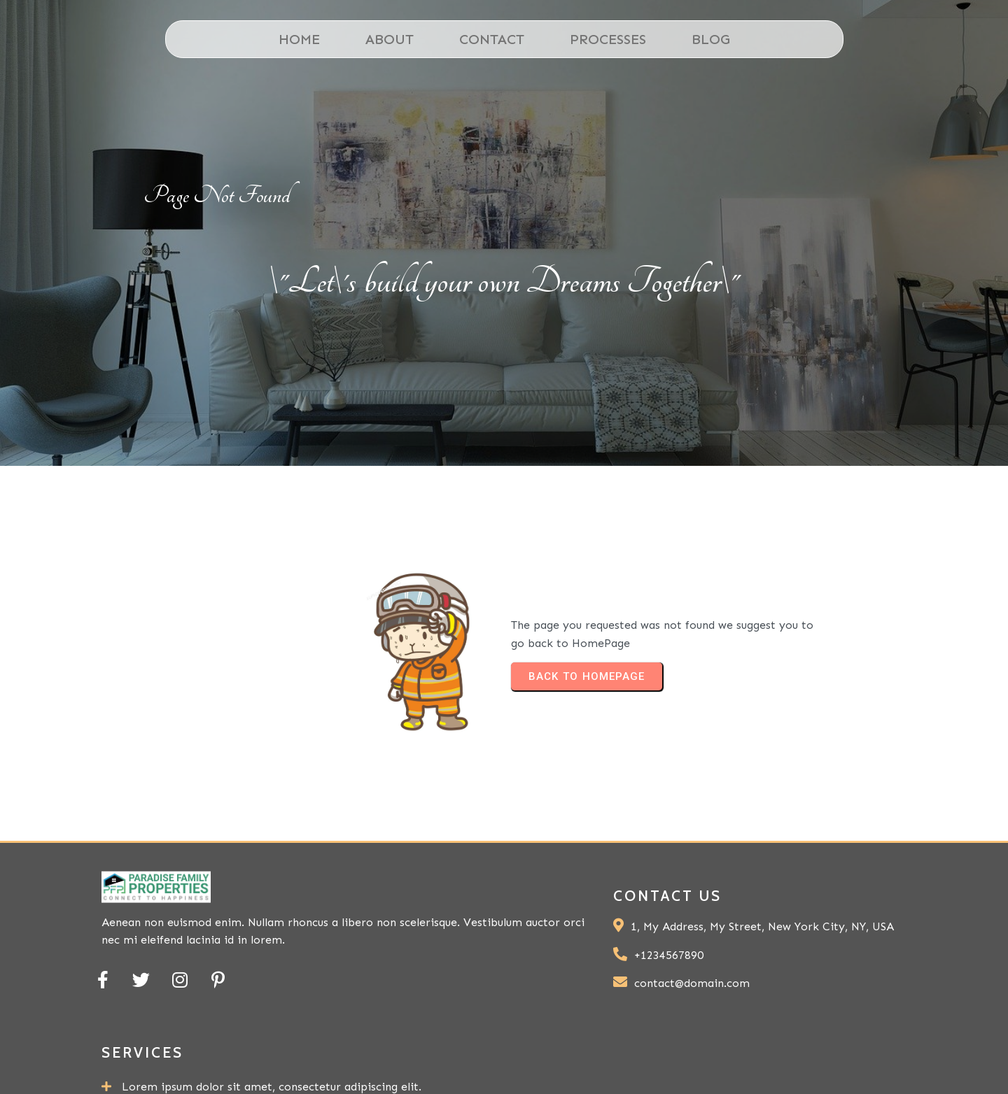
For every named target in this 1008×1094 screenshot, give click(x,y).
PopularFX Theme (838, 1061)
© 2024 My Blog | (708, 1061)
